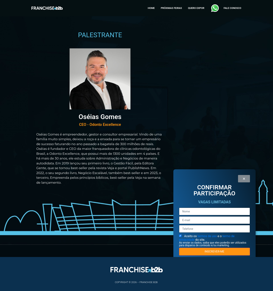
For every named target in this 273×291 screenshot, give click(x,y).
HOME (151, 8)
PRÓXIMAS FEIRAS (171, 8)
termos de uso (208, 236)
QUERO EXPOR (196, 8)
